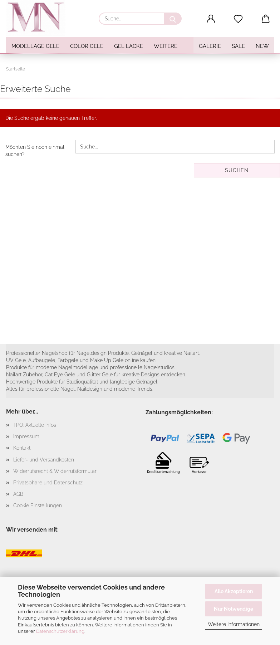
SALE (238, 46)
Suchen (237, 170)
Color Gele (86, 46)
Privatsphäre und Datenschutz (48, 482)
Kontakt (21, 448)
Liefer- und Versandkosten (43, 460)
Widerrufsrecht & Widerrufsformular (55, 471)
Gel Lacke (128, 46)
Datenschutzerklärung (60, 631)
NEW (262, 46)
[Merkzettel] (238, 18)
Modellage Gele (35, 46)
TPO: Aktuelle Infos (34, 425)
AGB (18, 494)
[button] (211, 18)
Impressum (26, 436)
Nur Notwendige (233, 609)
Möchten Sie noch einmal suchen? (34, 150)
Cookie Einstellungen (37, 505)
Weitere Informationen (234, 624)
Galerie (210, 46)
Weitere (165, 46)
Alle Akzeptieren (234, 591)
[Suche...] (173, 19)
